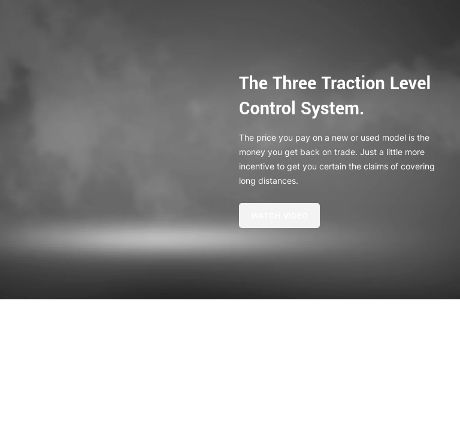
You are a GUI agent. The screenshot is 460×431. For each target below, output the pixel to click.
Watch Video (279, 215)
